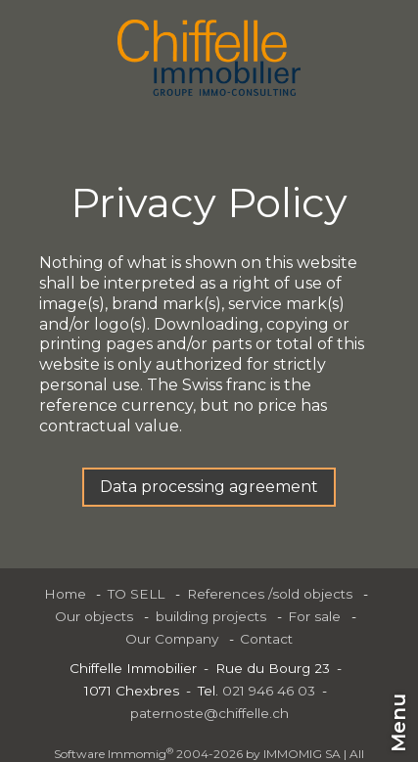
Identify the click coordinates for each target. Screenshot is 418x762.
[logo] (208, 58)
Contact (266, 639)
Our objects (94, 616)
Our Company (171, 639)
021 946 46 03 (268, 690)
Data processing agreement (209, 486)
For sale (314, 616)
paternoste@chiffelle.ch (209, 713)
